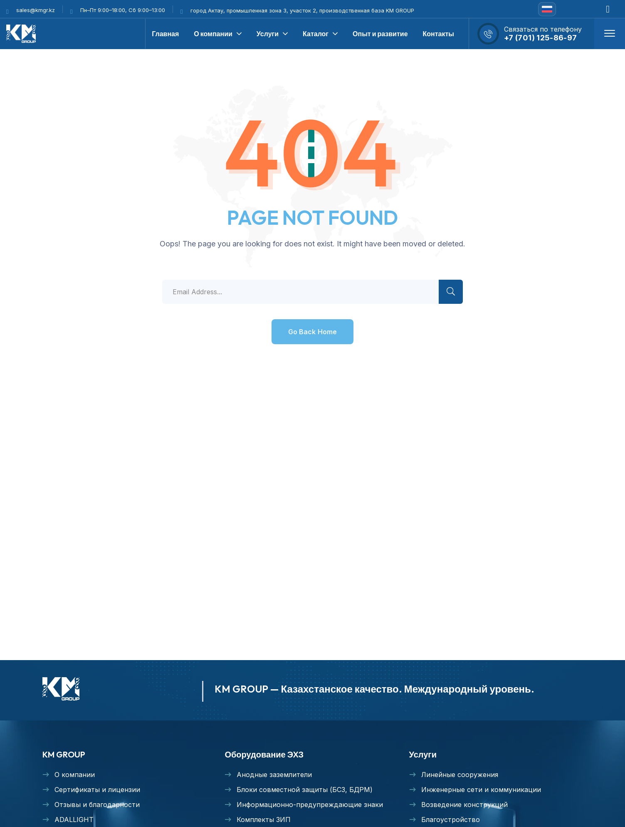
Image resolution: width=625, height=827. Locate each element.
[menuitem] (547, 9)
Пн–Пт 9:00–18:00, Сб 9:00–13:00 (122, 10)
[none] (547, 9)
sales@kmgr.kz (35, 10)
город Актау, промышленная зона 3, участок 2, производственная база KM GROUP (302, 10)
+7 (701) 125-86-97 (540, 37)
